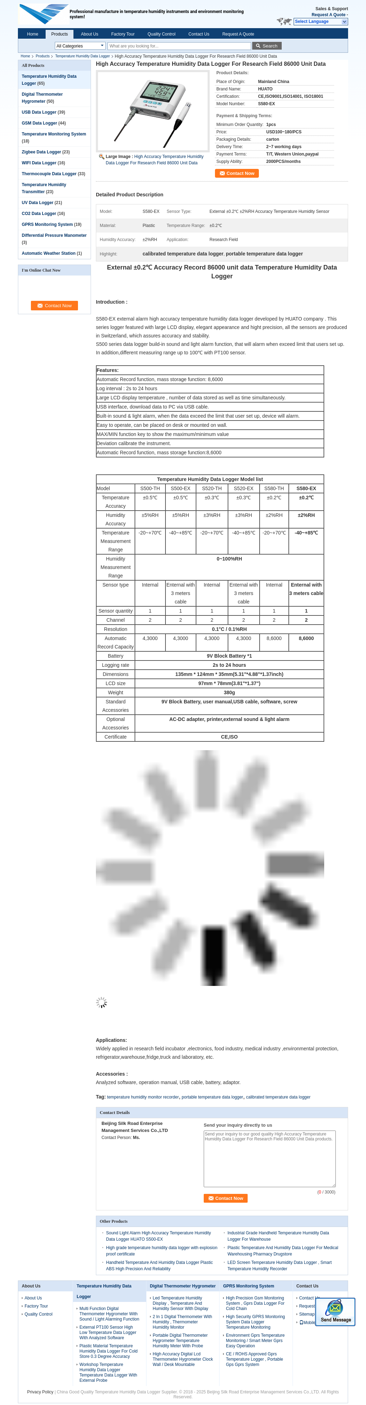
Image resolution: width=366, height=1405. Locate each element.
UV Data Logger (37, 202)
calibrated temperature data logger (278, 1097)
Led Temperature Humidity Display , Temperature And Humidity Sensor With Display (180, 1303)
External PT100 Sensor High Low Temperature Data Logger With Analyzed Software (107, 1332)
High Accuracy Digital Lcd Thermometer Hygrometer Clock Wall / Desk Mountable (183, 1359)
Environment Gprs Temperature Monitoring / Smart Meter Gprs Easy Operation (255, 1340)
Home (32, 34)
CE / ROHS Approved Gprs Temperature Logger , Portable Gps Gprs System (254, 1359)
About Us (89, 34)
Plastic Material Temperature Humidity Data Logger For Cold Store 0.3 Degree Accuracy (108, 1351)
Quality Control (161, 34)
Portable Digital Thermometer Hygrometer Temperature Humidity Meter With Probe (180, 1340)
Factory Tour (123, 34)
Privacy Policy (40, 1392)
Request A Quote (328, 14)
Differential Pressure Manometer (54, 235)
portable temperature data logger (212, 1097)
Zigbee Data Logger (41, 152)
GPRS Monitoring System (47, 224)
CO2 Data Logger (39, 213)
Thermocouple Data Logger (49, 173)
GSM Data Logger (39, 123)
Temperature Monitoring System (54, 134)
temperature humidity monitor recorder (143, 1097)
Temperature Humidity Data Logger (82, 56)
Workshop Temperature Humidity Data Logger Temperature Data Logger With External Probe (108, 1372)
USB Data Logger (39, 112)
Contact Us (199, 34)
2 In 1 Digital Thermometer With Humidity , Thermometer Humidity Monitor (182, 1322)
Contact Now (240, 173)
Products (59, 34)
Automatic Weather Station (49, 253)
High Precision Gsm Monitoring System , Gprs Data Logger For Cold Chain (255, 1303)
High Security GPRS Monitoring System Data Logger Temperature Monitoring (255, 1322)
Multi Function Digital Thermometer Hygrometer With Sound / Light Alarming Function (109, 1314)
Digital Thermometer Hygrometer (183, 1286)
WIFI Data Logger (39, 162)
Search (270, 46)
